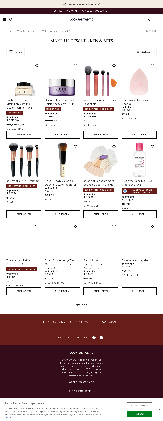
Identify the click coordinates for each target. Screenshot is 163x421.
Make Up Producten (27, 31)
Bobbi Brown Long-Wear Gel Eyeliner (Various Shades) (60, 264)
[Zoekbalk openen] (11, 19)
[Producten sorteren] (146, 52)
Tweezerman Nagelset (136, 260)
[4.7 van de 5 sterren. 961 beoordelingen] (51, 115)
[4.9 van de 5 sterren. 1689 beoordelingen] (90, 115)
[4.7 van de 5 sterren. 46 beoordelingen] (128, 265)
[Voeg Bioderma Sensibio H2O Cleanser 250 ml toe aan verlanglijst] (152, 146)
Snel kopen (24, 134)
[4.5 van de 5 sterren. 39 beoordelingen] (13, 276)
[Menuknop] (4, 19)
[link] (148, 19)
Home (9, 31)
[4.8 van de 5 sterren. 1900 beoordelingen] (13, 119)
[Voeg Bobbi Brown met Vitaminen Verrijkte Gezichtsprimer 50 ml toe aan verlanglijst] (37, 66)
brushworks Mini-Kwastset (23, 180)
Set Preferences (139, 406)
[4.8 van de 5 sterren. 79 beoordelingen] (51, 190)
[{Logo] (82, 19)
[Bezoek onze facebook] (94, 337)
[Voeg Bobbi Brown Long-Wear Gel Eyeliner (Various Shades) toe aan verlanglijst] (75, 226)
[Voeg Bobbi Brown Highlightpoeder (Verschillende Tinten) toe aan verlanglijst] (114, 226)
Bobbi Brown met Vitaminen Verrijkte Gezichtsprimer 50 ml (19, 103)
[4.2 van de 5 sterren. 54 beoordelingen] (128, 109)
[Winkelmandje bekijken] (156, 19)
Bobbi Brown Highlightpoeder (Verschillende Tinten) (97, 264)
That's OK (139, 414)
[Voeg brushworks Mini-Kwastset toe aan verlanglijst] (37, 146)
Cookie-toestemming (81, 381)
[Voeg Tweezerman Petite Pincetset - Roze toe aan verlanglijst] (37, 226)
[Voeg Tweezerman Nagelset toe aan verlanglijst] (152, 226)
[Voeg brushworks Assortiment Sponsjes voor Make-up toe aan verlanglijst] (114, 146)
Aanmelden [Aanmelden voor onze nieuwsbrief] (109, 322)
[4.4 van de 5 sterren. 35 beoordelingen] (13, 192)
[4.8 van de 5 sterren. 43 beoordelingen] (90, 273)
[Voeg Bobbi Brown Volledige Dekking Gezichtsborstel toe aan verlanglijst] (75, 146)
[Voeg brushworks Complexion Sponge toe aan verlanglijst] (152, 66)
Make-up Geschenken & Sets (81, 41)
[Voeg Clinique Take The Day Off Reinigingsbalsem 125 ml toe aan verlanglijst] (75, 66)
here (8, 418)
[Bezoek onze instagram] (102, 337)
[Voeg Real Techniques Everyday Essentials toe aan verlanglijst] (114, 66)
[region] (81, 409)
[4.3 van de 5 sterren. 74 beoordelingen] (51, 273)
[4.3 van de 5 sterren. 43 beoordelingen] (90, 196)
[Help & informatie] (81, 391)
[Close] (159, 409)
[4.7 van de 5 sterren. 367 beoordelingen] (128, 199)
